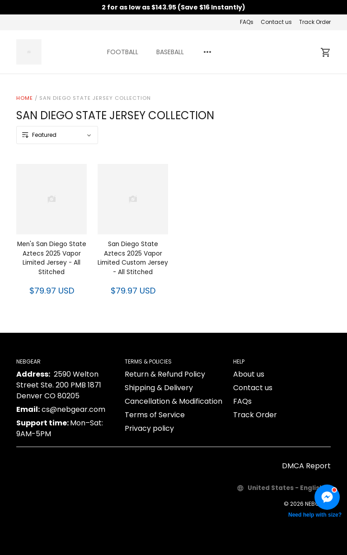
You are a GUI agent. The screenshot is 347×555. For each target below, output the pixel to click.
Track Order (315, 22)
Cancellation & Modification (173, 401)
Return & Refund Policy (165, 374)
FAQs (246, 22)
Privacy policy (149, 428)
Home (24, 98)
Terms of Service (155, 415)
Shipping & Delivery (159, 387)
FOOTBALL (122, 51)
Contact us (276, 22)
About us (248, 374)
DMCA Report (306, 466)
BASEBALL (170, 51)
